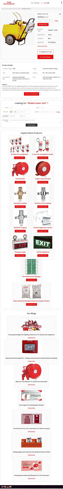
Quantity (37, 111)
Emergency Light (20, 252)
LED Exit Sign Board (43, 252)
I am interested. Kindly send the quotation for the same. (35, 121)
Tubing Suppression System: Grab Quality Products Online (31, 452)
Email (37, 107)
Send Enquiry (45, 57)
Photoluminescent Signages (31, 276)
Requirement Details (5, 120)
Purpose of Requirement (5, 116)
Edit (56, 21)
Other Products (17, 8)
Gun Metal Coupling (20, 203)
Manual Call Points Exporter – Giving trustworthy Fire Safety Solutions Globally (31, 358)
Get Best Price (43, 24)
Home (3, 8)
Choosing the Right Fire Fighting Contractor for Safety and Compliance (31, 335)
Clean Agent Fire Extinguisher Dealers (31, 405)
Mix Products (9, 8)
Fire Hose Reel (20, 179)
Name (6, 107)
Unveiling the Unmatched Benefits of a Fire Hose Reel (31, 475)
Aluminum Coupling (20, 228)
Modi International (9, 3)
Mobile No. (5, 111)
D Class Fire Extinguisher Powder (42, 154)
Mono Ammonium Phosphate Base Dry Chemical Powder (31, 301)
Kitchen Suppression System (43, 228)
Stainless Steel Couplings (43, 203)
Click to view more (42, 46)
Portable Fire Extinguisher (19, 154)
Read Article (31, 337)
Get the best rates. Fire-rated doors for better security (31, 428)
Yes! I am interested (31, 94)
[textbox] (48, 20)
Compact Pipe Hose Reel (43, 179)
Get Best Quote (19, 158)
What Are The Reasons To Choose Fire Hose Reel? (31, 381)
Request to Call (45, 52)
